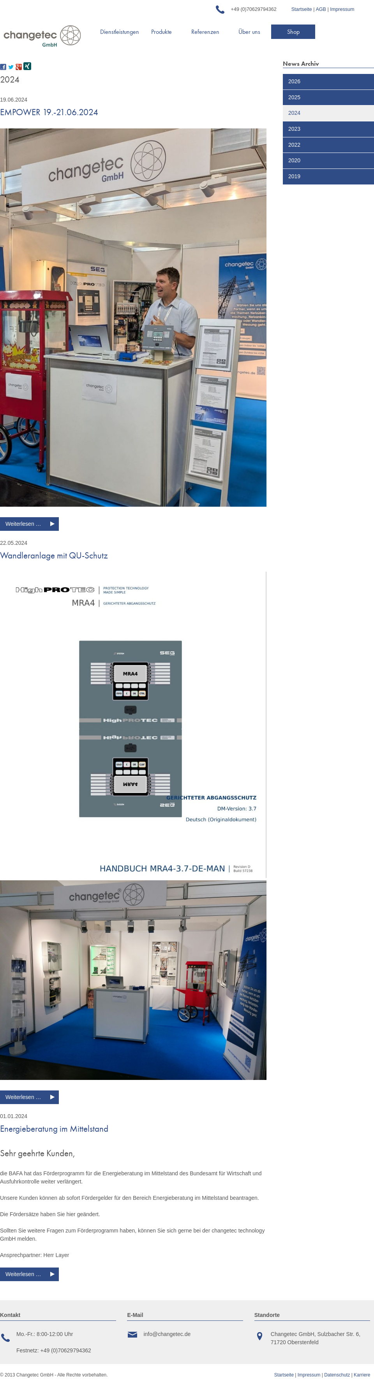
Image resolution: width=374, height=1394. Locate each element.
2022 (294, 145)
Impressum (342, 9)
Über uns (249, 32)
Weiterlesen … (32, 525)
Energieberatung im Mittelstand (54, 1128)
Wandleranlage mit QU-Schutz (54, 555)
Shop (293, 32)
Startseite (301, 9)
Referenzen (205, 32)
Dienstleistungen (119, 32)
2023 (294, 129)
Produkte (161, 32)
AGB (321, 9)
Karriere (362, 1375)
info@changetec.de (167, 1334)
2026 (294, 81)
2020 (294, 160)
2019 (294, 176)
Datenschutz (337, 1375)
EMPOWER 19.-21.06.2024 (49, 112)
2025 (294, 97)
